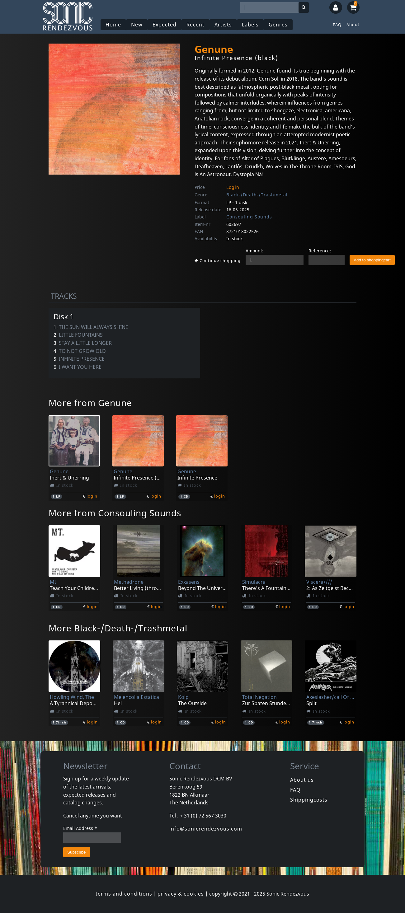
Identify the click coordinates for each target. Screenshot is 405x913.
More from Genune (90, 403)
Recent (195, 24)
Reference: (319, 251)
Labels (250, 24)
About (353, 24)
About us (302, 779)
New (137, 24)
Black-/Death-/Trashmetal (257, 195)
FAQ (337, 24)
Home (113, 24)
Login (232, 187)
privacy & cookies (181, 893)
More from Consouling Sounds (115, 513)
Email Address (80, 828)
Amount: (254, 251)
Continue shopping (218, 260)
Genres (278, 24)
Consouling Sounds (249, 217)
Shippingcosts (308, 799)
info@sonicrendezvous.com (205, 828)
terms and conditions (124, 893)
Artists (223, 24)
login (92, 496)
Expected (165, 24)
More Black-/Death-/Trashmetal (118, 628)
